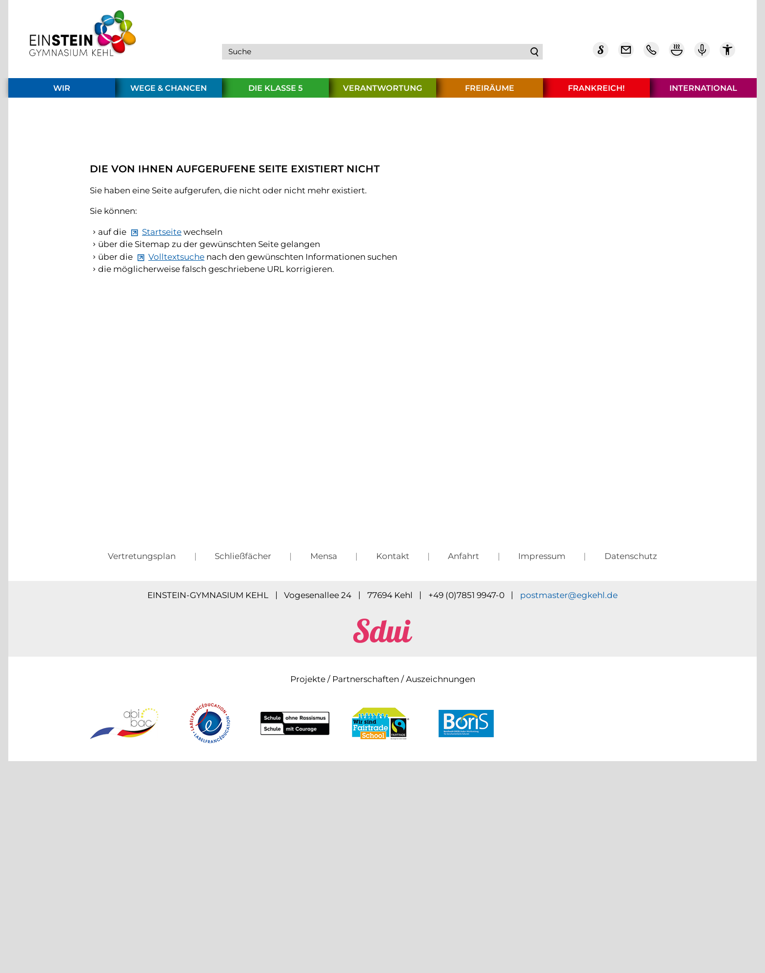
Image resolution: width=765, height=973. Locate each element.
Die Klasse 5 (275, 92)
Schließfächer (243, 742)
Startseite (161, 410)
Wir (61, 92)
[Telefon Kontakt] (651, 54)
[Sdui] (600, 54)
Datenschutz (630, 742)
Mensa (323, 742)
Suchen (535, 54)
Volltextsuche (176, 435)
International (703, 92)
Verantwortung (382, 92)
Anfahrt (463, 742)
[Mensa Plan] (676, 54)
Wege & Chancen (168, 92)
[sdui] (382, 825)
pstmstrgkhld (569, 781)
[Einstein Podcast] (702, 54)
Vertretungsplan (142, 742)
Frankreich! (596, 92)
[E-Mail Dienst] (626, 54)
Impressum (541, 742)
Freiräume (489, 92)
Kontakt (392, 742)
